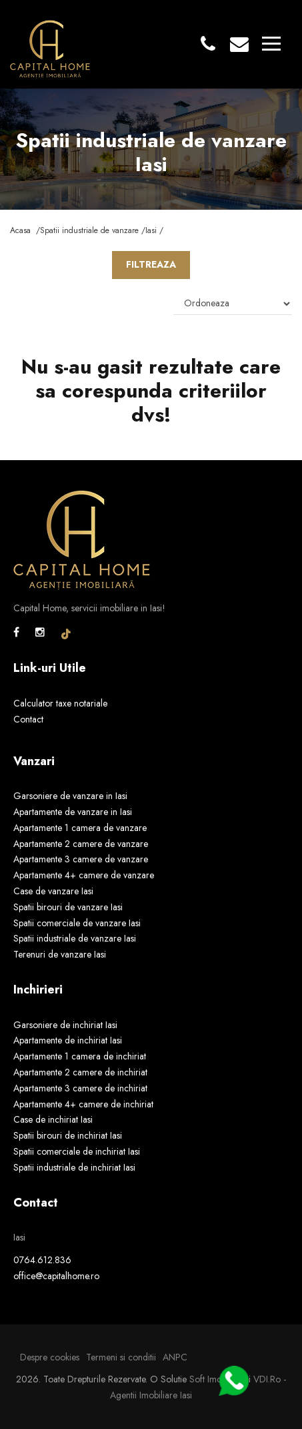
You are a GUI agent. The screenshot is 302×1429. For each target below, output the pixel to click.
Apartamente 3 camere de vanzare (80, 859)
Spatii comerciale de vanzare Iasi (77, 923)
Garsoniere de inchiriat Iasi (65, 1024)
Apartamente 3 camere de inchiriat (80, 1088)
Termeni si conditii (121, 1357)
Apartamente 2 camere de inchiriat (80, 1072)
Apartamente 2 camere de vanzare (80, 843)
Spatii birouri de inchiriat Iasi (67, 1135)
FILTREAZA (151, 264)
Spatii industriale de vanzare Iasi (74, 938)
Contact (28, 719)
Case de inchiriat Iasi (53, 1119)
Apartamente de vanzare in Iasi (72, 811)
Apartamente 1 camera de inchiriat (79, 1056)
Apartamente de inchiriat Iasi (67, 1040)
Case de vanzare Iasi (53, 891)
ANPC (175, 1357)
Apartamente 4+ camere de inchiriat (83, 1104)
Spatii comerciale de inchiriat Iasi (76, 1151)
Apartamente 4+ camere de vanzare (83, 875)
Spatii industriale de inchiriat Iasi (74, 1167)
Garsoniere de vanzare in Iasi (70, 795)
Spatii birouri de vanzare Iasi (68, 907)
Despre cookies (49, 1357)
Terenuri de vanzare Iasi (59, 954)
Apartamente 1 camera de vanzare (80, 827)
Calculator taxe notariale (60, 703)
